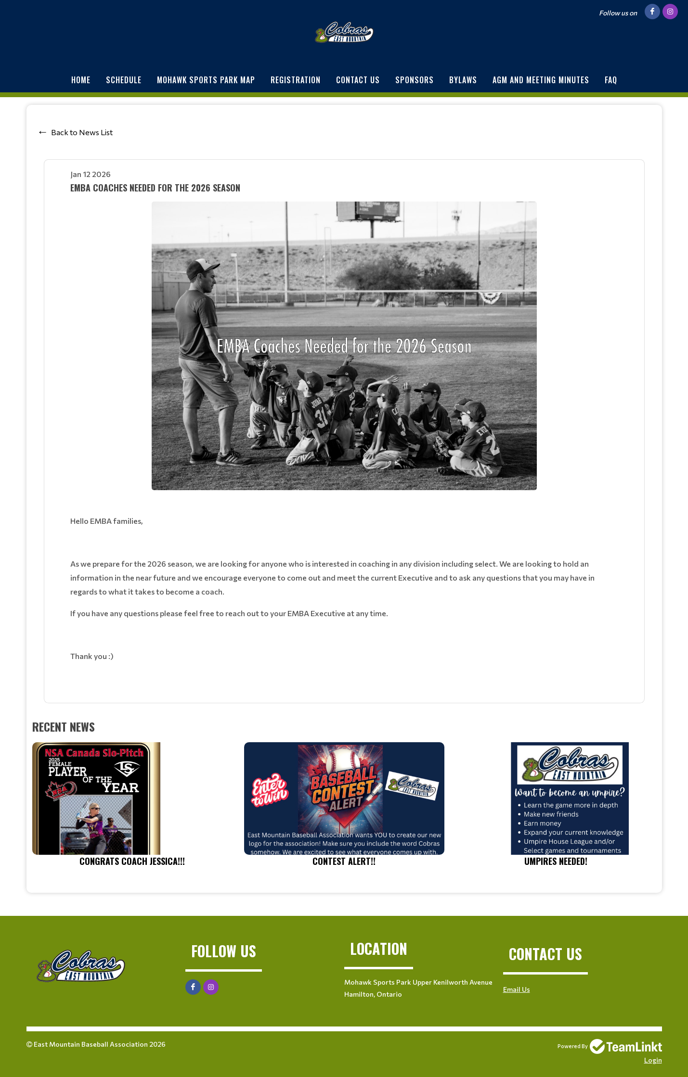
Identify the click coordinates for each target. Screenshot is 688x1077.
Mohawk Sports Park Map (206, 80)
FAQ (611, 80)
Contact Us (358, 80)
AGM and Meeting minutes (541, 80)
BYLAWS (463, 80)
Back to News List (82, 132)
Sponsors (414, 80)
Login (653, 1060)
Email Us (516, 989)
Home (81, 80)
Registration (296, 80)
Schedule (124, 80)
